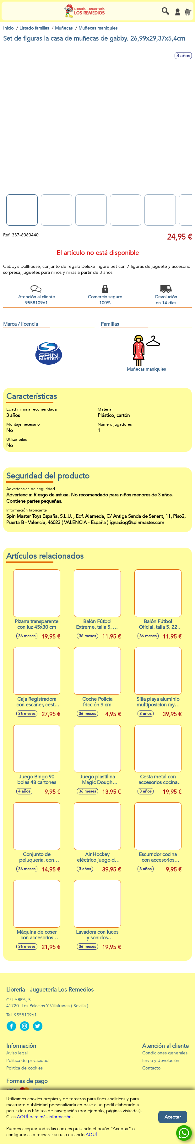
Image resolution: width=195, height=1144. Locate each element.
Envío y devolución (160, 1061)
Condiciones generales (164, 1053)
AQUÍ (91, 1135)
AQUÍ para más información (44, 1117)
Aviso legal (17, 1053)
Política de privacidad (27, 1061)
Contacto (151, 1068)
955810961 (25, 1015)
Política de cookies (24, 1068)
